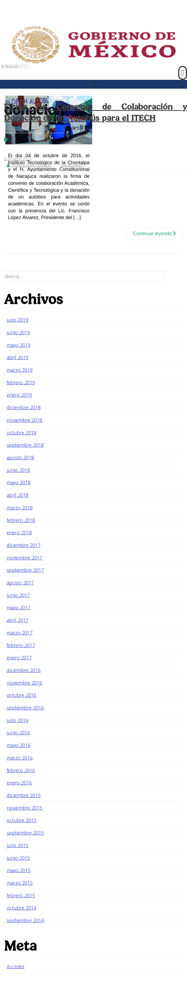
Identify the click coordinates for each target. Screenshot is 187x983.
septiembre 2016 (25, 707)
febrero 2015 (21, 895)
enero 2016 (19, 782)
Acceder (16, 966)
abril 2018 (17, 495)
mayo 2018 (18, 482)
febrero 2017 (21, 645)
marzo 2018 (20, 507)
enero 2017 (19, 657)
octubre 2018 (21, 432)
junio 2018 (18, 470)
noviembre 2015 (24, 808)
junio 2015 (18, 858)
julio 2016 (17, 720)
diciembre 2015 (24, 795)
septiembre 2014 (25, 920)
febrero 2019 (21, 382)
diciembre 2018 (24, 407)
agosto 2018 (20, 457)
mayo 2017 (18, 607)
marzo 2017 (20, 632)
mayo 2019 (18, 345)
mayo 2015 (18, 870)
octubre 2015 (21, 820)
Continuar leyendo (154, 233)
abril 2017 (17, 620)
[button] (182, 73)
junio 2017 (18, 595)
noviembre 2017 (24, 557)
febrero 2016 (21, 770)
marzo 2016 (20, 758)
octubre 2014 (21, 908)
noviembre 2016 (24, 683)
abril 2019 (17, 357)
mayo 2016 (18, 745)
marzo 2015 (20, 883)
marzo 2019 (20, 370)
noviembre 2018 (24, 420)
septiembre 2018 (25, 445)
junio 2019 (18, 332)
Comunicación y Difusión (31, 165)
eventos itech (72, 165)
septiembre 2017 (25, 570)
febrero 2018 (21, 520)
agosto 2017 (20, 582)
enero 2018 (19, 532)
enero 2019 (19, 395)
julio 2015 (17, 845)
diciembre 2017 (24, 545)
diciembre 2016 (24, 670)
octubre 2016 (21, 695)
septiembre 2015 (25, 833)
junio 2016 (18, 732)
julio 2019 (17, 320)
